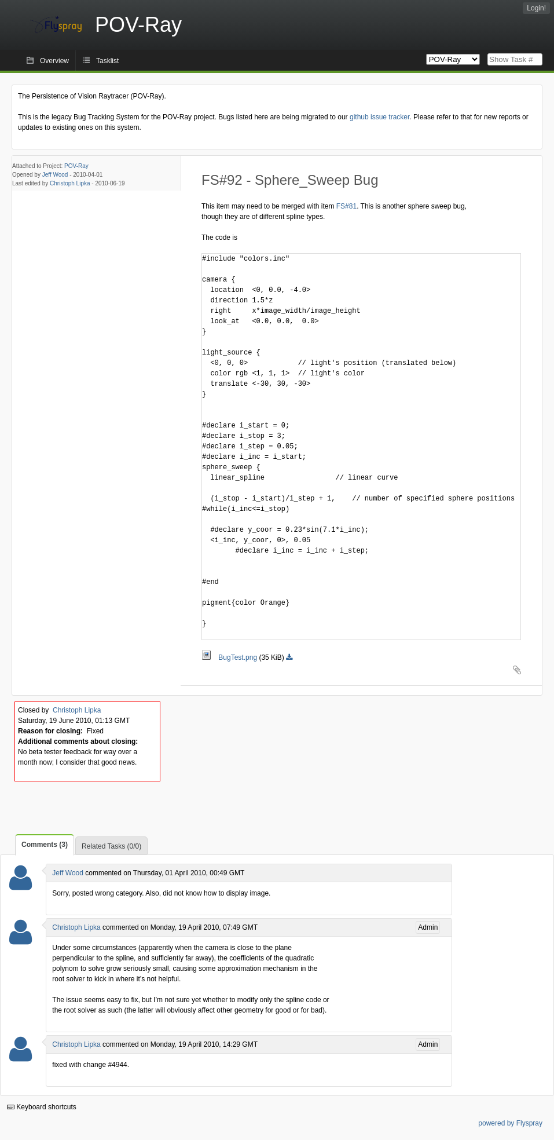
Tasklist (107, 61)
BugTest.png (230, 657)
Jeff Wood (55, 174)
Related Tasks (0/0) (111, 846)
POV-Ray (76, 166)
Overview (54, 61)
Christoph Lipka (70, 183)
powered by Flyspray (510, 1123)
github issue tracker (379, 117)
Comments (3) (44, 845)
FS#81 (346, 206)
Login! (536, 8)
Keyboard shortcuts (41, 1107)
